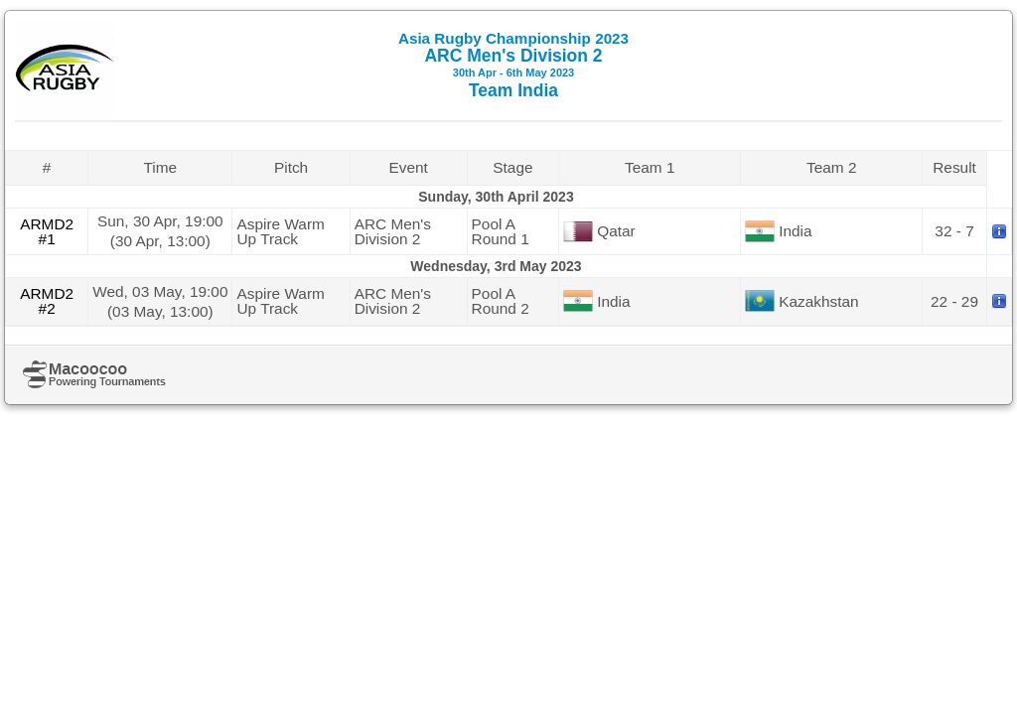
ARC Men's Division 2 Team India (513, 65)
